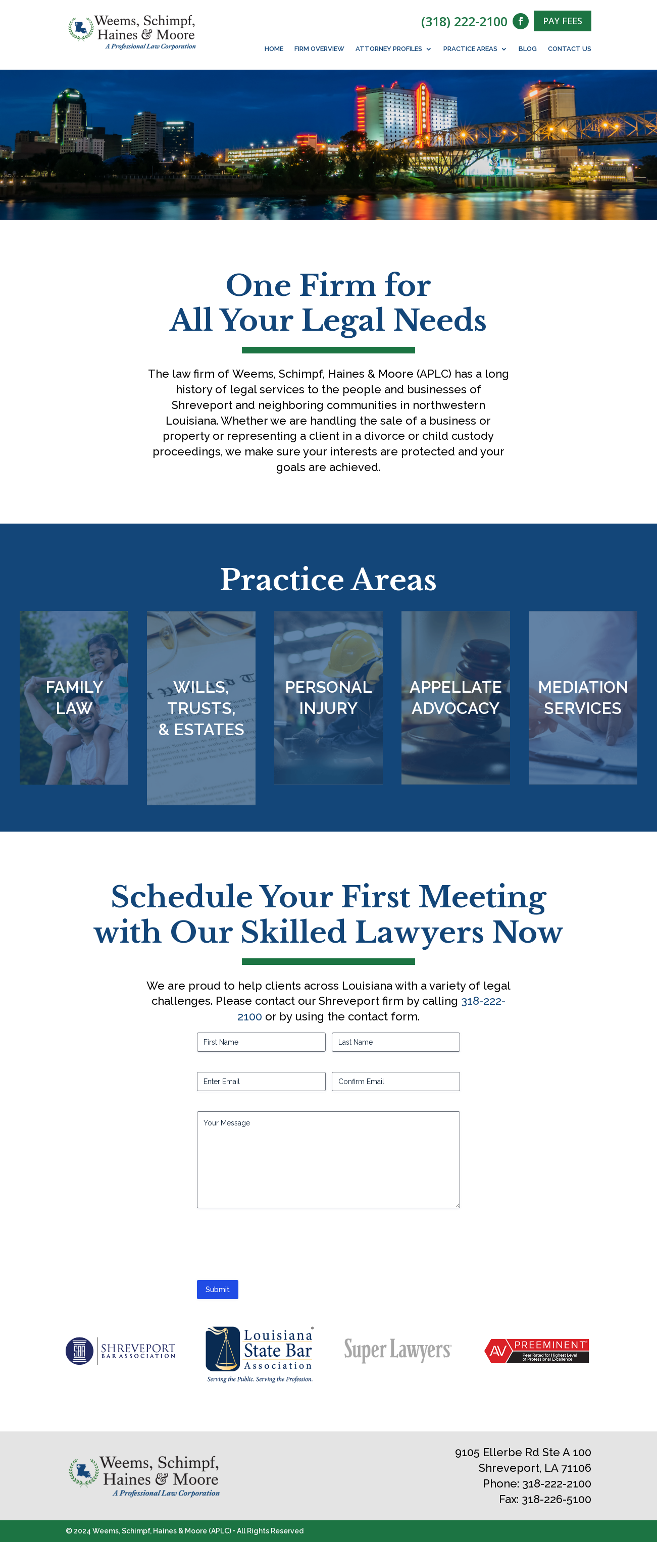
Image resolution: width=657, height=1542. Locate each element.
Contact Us (569, 49)
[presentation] (273, 1248)
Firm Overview (319, 49)
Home (274, 49)
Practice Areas (470, 49)
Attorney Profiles (389, 49)
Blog (528, 49)
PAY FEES (562, 21)
